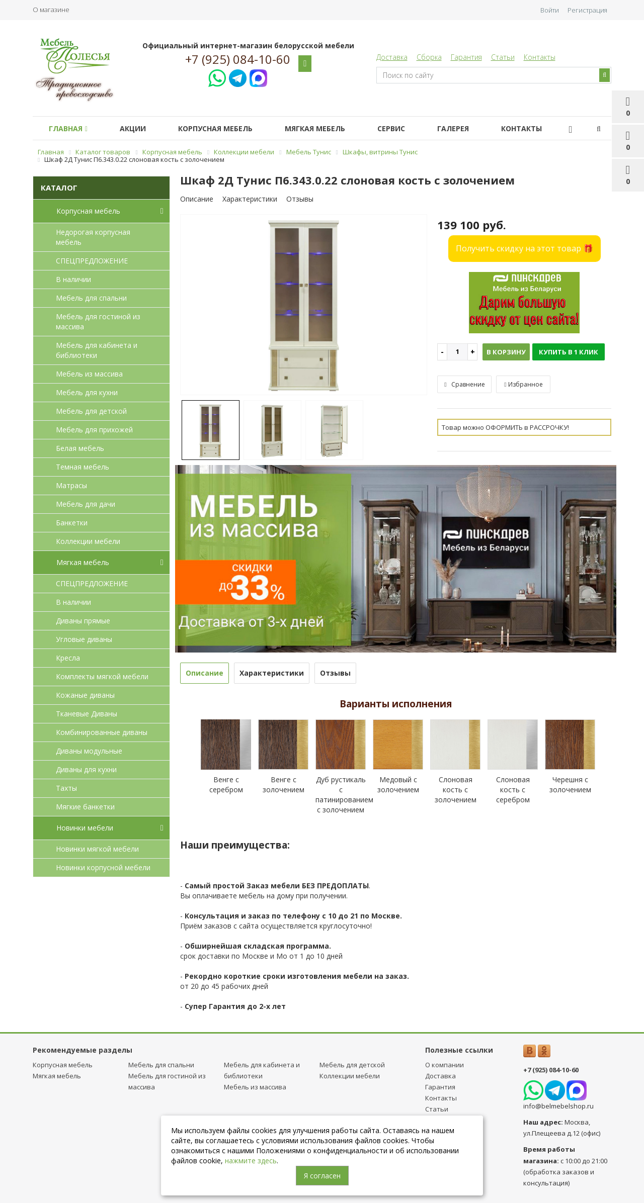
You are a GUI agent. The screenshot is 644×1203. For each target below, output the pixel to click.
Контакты (539, 57)
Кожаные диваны (85, 695)
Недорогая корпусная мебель (93, 237)
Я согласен (322, 1175)
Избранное (523, 384)
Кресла (68, 658)
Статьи (503, 57)
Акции (139, 128)
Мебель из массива (89, 374)
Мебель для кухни (87, 392)
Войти (549, 10)
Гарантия (466, 57)
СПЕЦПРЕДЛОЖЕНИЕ (92, 260)
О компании (444, 1064)
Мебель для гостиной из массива (98, 321)
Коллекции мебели (88, 541)
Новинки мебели (112, 828)
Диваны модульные (89, 751)
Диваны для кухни (86, 769)
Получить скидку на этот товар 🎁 (524, 248)
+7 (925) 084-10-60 (237, 59)
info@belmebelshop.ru (558, 1106)
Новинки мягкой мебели (97, 849)
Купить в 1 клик (568, 351)
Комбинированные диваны (101, 732)
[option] (304, 305)
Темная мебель (82, 467)
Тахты (66, 788)
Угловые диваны (84, 639)
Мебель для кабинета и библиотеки (96, 350)
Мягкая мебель (329, 128)
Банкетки (72, 522)
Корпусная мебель (225, 128)
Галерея (475, 128)
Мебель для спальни (91, 298)
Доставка (392, 57)
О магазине (51, 9)
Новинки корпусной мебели (103, 867)
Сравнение (464, 384)
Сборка (429, 57)
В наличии (73, 279)
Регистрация (587, 10)
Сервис (409, 128)
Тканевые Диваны (86, 713)
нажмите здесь (251, 1160)
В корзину (506, 351)
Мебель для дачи (85, 504)
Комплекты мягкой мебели (102, 676)
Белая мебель (80, 448)
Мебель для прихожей (94, 429)
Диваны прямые (83, 620)
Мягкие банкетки (85, 806)
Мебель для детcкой (91, 411)
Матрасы (71, 485)
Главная (70, 128)
